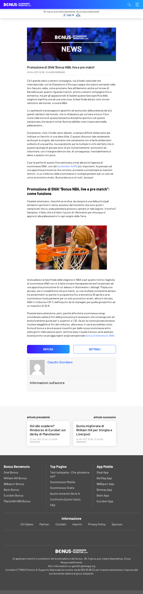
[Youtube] (71, 537)
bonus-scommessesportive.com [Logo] (22, 4)
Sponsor (117, 524)
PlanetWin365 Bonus (17, 501)
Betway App (104, 489)
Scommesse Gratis (62, 487)
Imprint (77, 524)
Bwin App (103, 495)
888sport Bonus (14, 484)
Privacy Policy (97, 524)
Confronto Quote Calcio (65, 499)
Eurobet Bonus (13, 495)
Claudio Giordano (60, 362)
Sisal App (103, 472)
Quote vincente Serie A (65, 493)
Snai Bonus (11, 472)
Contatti (60, 524)
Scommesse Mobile (62, 482)
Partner (44, 524)
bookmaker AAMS (67, 166)
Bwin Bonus (11, 489)
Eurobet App (105, 501)
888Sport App (105, 484)
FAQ (52, 505)
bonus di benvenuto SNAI (100, 335)
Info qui (48, 349)
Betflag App (104, 478)
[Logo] (71, 551)
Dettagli (95, 349)
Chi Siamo (26, 524)
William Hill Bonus (15, 478)
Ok (59, 587)
